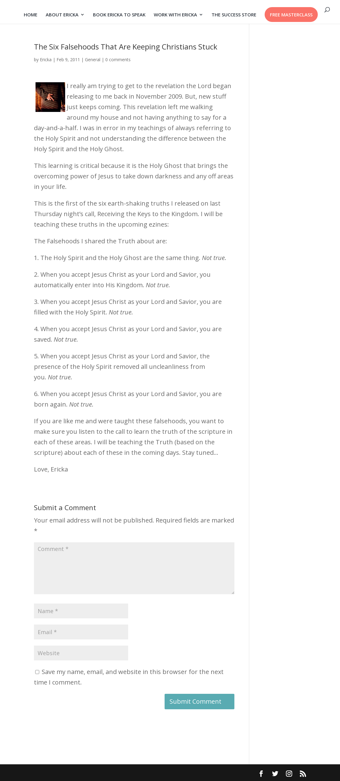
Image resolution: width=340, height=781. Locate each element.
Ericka (46, 59)
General (92, 59)
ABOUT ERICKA (62, 15)
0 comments (118, 59)
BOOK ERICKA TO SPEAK (119, 15)
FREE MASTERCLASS (291, 14)
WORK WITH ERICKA (175, 15)
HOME (30, 15)
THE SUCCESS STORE (234, 15)
